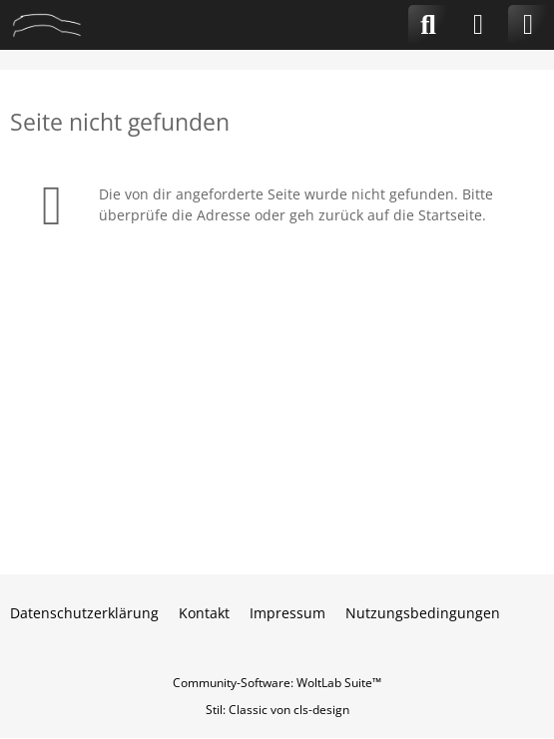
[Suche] (428, 25)
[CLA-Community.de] (47, 25)
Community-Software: (277, 682)
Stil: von (277, 709)
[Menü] (528, 25)
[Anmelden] (478, 25)
